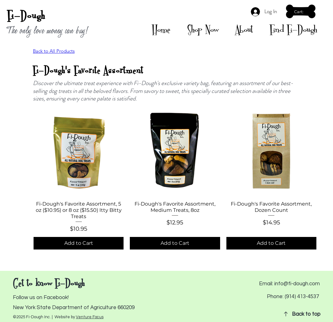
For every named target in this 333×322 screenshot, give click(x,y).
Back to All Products (54, 51)
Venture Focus (89, 317)
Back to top (306, 314)
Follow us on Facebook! (41, 297)
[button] (301, 11)
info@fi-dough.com (297, 284)
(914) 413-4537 (302, 296)
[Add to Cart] (79, 243)
